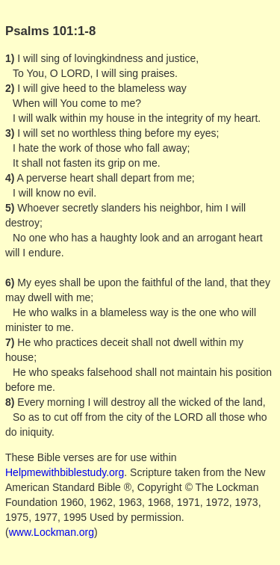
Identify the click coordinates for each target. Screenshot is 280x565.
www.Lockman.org (51, 532)
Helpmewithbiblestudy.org (64, 472)
